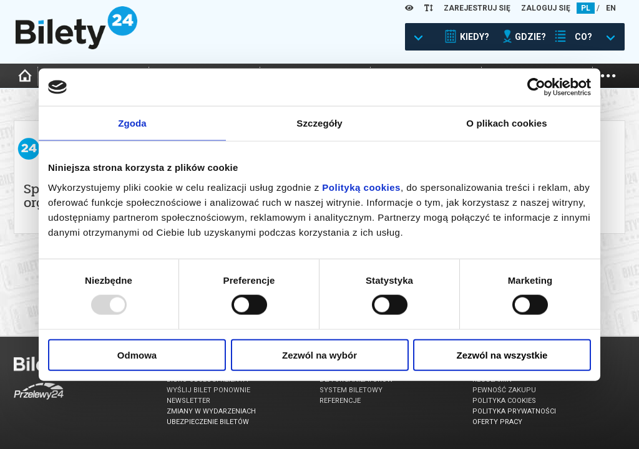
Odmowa (137, 354)
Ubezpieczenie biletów (208, 422)
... (608, 74)
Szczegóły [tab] (319, 123)
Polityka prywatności (514, 411)
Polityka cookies (504, 401)
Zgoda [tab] (132, 123)
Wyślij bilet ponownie (208, 390)
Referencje (340, 401)
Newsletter (188, 401)
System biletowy (351, 390)
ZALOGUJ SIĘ (545, 8)
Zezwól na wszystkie (502, 354)
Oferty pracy (497, 422)
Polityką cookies (361, 186)
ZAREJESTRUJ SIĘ (477, 8)
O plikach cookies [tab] (506, 123)
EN (611, 8)
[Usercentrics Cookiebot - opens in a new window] (536, 87)
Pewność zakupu (504, 390)
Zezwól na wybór (319, 354)
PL (585, 8)
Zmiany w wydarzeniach (211, 411)
